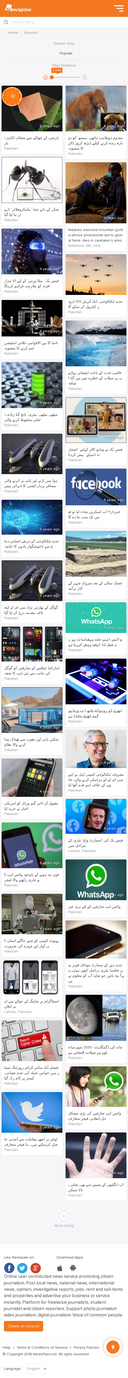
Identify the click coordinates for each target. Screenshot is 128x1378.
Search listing (23, 22)
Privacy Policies (86, 1347)
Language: (13, 1368)
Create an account (23, 1326)
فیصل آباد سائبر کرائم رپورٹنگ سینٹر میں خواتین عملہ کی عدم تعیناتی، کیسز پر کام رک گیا (32, 1072)
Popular (66, 53)
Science (31, 32)
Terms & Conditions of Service (42, 1347)
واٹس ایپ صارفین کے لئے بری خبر (94, 906)
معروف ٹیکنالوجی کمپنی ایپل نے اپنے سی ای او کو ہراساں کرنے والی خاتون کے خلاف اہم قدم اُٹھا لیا (96, 779)
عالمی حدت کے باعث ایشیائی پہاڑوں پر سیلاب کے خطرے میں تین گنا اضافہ (95, 378)
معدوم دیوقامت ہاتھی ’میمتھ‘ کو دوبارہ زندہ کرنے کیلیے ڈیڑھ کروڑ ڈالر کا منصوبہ (95, 143)
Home (13, 32)
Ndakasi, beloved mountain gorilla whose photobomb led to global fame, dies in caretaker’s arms (95, 235)
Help (7, 1347)
